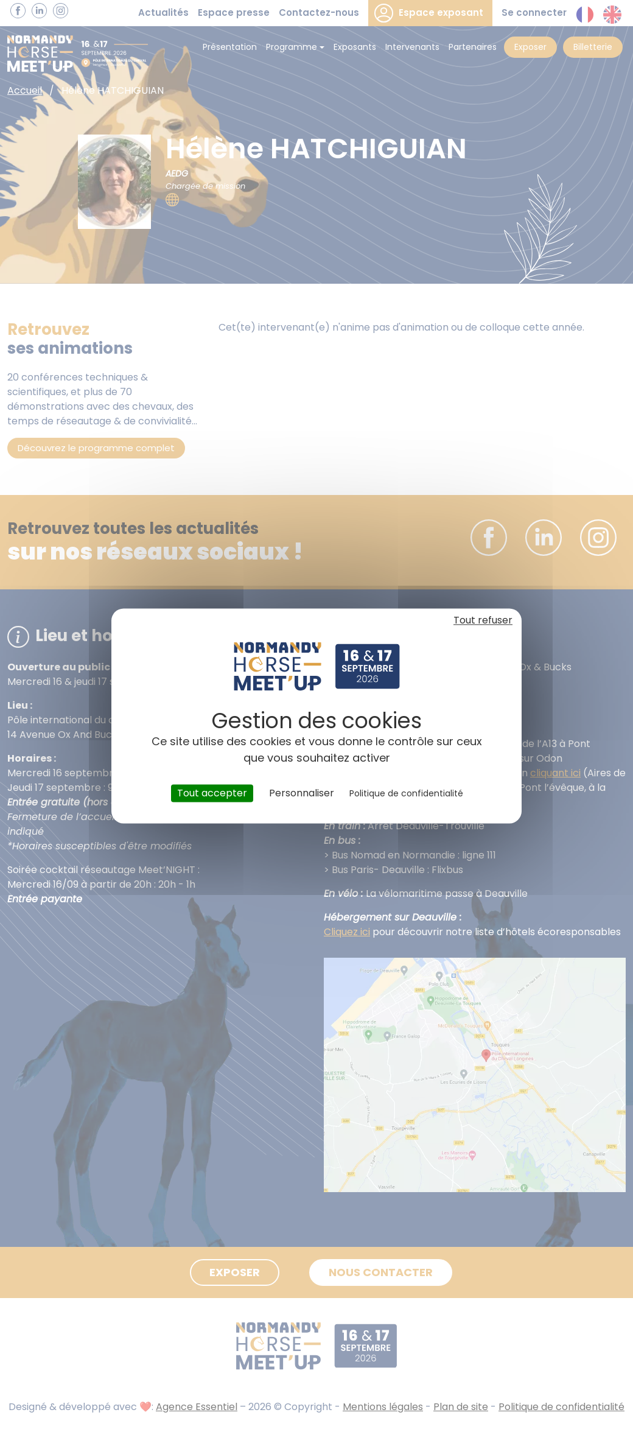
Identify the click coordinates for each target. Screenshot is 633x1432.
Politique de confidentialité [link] (406, 793)
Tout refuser (482, 620)
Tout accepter (212, 793)
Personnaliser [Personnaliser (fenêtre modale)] (301, 793)
